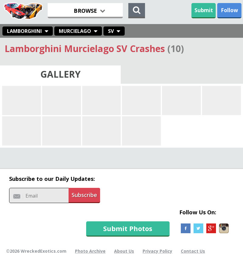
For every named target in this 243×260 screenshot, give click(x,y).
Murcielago (75, 31)
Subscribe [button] (84, 195)
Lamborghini (24, 31)
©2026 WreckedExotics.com (36, 251)
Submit (203, 10)
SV (111, 31)
